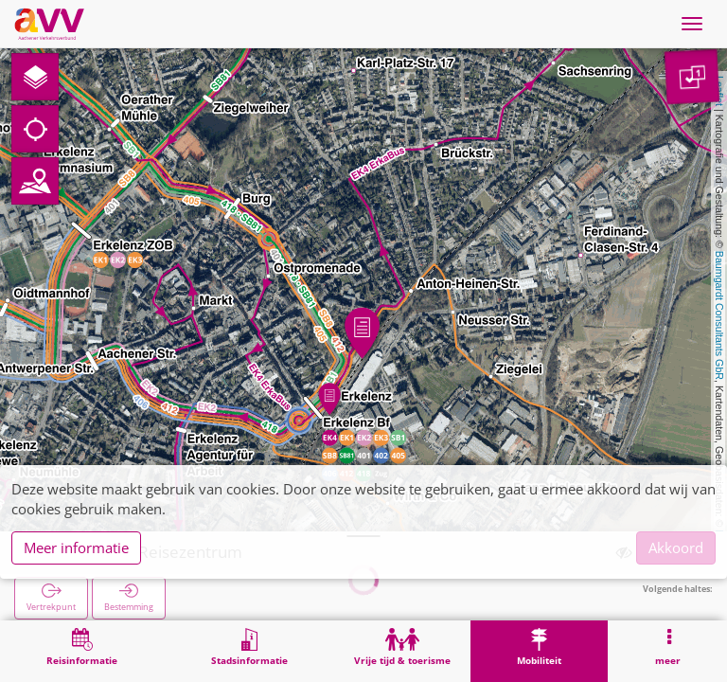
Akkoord (675, 547)
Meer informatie (76, 547)
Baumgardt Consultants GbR (719, 315)
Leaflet (719, 91)
